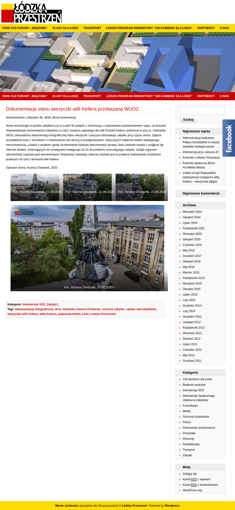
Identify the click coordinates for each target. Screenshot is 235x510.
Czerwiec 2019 (192, 245)
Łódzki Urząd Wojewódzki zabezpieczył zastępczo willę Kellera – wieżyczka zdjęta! (201, 177)
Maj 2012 (188, 355)
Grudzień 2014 (192, 305)
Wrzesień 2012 (192, 333)
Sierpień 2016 (191, 261)
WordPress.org (192, 490)
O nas (224, 28)
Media (187, 411)
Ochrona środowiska (196, 416)
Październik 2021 (194, 228)
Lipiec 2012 (190, 344)
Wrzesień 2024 (192, 211)
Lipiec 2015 (190, 294)
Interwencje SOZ (34, 304)
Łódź (85, 314)
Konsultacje (190, 405)
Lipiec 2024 (190, 223)
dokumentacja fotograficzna (34, 309)
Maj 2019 (188, 250)
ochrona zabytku (113, 309)
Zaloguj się (190, 473)
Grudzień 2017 (192, 256)
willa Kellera (48, 314)
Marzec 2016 (191, 272)
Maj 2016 (188, 267)
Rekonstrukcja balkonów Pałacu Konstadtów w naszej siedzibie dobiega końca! (201, 142)
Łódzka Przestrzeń (103, 314)
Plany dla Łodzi (65, 28)
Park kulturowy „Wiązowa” (24, 28)
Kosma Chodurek (88, 309)
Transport (92, 28)
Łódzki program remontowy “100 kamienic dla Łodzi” (149, 28)
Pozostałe (189, 433)
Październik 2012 (194, 327)
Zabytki (52, 304)
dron (58, 309)
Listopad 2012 (192, 322)
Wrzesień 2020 (192, 234)
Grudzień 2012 (192, 316)
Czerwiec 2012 (192, 349)
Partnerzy (206, 28)
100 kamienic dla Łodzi (197, 379)
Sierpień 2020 (191, 239)
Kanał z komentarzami (200, 485)
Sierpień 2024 (191, 217)
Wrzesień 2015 (192, 283)
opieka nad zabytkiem (141, 309)
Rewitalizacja (191, 444)
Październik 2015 (194, 278)
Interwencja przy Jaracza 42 (200, 152)
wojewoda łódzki (69, 314)
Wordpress (172, 505)
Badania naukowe (194, 384)
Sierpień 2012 (191, 338)
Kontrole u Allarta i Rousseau (201, 157)
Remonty (188, 438)
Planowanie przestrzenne (199, 427)
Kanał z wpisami (196, 479)
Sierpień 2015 (191, 289)
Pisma (187, 422)
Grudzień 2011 (192, 360)
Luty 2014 (189, 311)
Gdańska (69, 309)
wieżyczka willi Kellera (22, 314)
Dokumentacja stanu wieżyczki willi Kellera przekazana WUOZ (72, 109)
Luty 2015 (189, 300)
